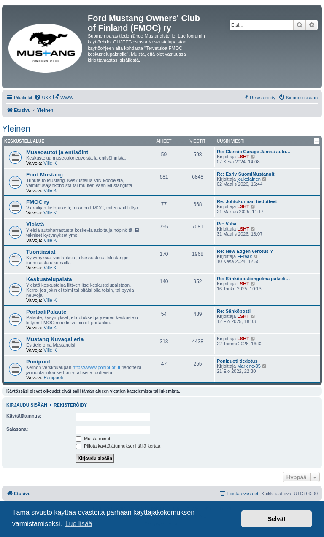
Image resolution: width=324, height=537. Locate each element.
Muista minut (93, 438)
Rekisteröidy (70, 404)
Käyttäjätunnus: (23, 415)
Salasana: (17, 428)
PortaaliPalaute (46, 312)
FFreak (244, 256)
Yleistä (35, 224)
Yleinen (16, 128)
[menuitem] (42, 97)
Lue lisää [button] (78, 523)
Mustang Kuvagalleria (55, 339)
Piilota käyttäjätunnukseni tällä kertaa (118, 445)
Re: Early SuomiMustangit (245, 173)
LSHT (243, 156)
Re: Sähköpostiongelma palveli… (253, 278)
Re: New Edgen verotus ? (245, 251)
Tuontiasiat (40, 252)
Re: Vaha (226, 223)
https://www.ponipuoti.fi (96, 367)
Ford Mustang (44, 174)
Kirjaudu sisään (26, 404)
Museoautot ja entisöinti (58, 152)
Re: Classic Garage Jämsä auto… (254, 151)
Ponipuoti (39, 361)
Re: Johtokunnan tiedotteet (247, 201)
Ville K (50, 162)
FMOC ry (37, 202)
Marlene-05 (249, 366)
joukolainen (249, 179)
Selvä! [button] (276, 518)
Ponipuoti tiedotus (237, 360)
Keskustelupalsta (49, 279)
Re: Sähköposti (234, 311)
